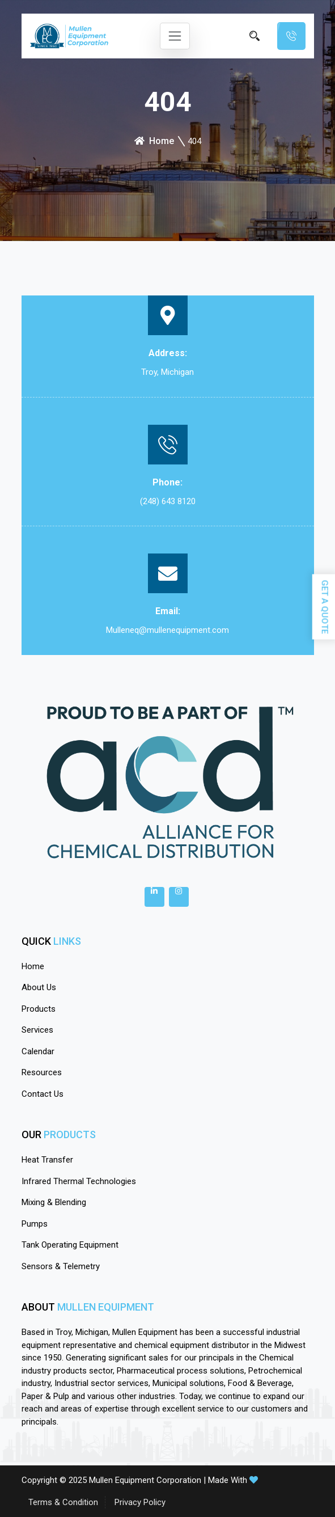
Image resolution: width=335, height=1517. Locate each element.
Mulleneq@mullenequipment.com (167, 630)
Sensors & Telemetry (61, 1266)
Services (37, 1030)
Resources (42, 1072)
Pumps (35, 1224)
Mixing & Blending (54, 1202)
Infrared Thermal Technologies (79, 1181)
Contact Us (42, 1094)
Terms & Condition (63, 1502)
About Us (39, 987)
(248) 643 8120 (168, 501)
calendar (38, 1051)
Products (39, 1009)
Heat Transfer (47, 1160)
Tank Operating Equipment (70, 1245)
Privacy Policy (140, 1502)
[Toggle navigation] (175, 36)
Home (154, 141)
